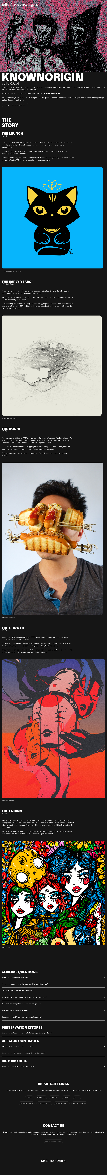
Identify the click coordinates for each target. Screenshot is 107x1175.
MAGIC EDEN (54, 1097)
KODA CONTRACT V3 (61, 1103)
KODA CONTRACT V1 (26, 1103)
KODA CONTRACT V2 (44, 1103)
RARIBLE (29, 1097)
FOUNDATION (41, 1097)
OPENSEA (67, 1097)
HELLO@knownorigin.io (53, 1141)
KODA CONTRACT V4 (79, 1103)
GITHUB (77, 1097)
